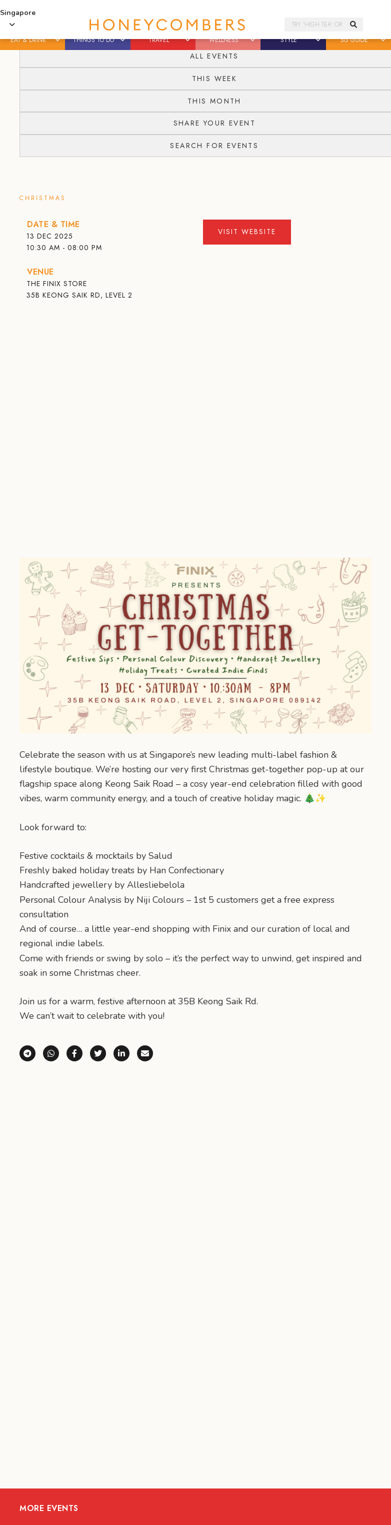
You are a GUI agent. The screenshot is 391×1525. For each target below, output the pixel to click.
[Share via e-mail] (145, 1052)
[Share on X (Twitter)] (102, 1052)
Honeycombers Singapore (167, 25)
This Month (215, 101)
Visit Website (247, 232)
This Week (215, 79)
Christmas (43, 198)
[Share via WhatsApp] (54, 1052)
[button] (58, 40)
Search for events (214, 146)
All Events (214, 56)
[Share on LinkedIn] (125, 1052)
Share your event (215, 123)
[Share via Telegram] (31, 1052)
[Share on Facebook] (78, 1052)
